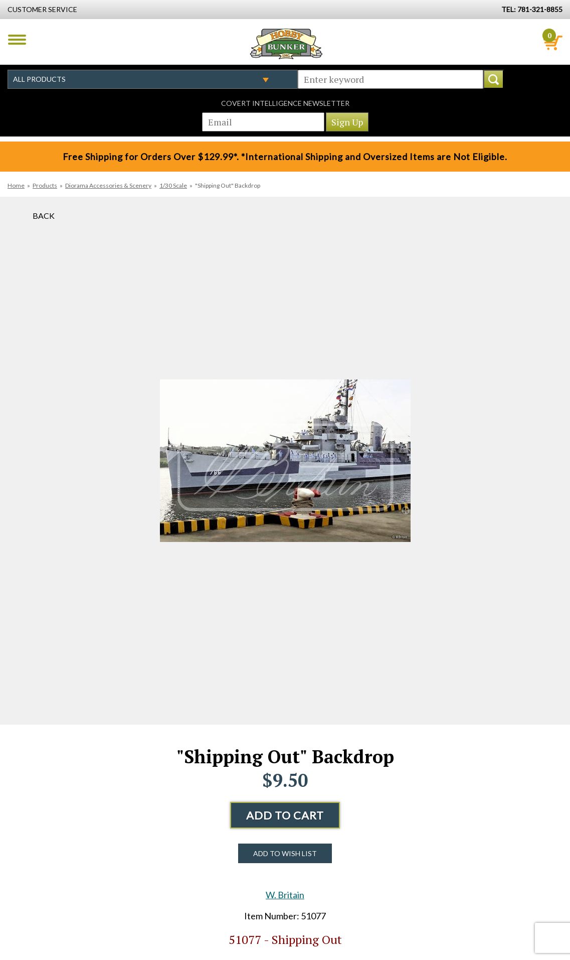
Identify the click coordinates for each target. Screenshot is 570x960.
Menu (17, 39)
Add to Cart (285, 815)
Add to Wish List (285, 853)
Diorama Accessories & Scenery (108, 185)
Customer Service (42, 9)
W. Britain (285, 894)
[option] (285, 461)
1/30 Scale (173, 185)
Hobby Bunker (286, 44)
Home (16, 185)
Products (45, 185)
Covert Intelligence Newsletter (285, 103)
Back (44, 215)
